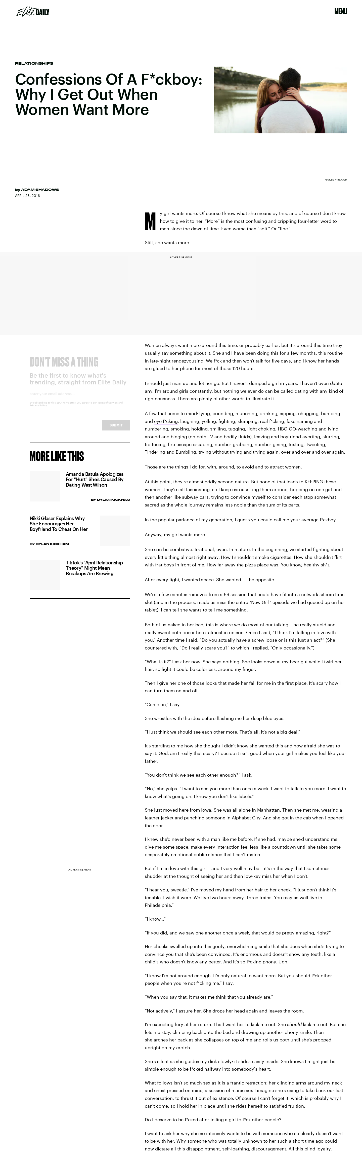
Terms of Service (108, 406)
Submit (116, 429)
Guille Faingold (336, 179)
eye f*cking (166, 421)
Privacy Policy (38, 409)
